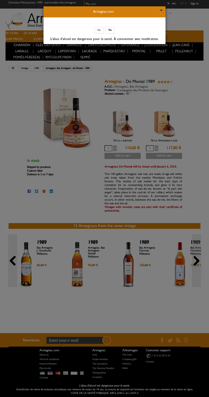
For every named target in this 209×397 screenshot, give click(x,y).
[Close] (161, 11)
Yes (110, 30)
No (99, 30)
